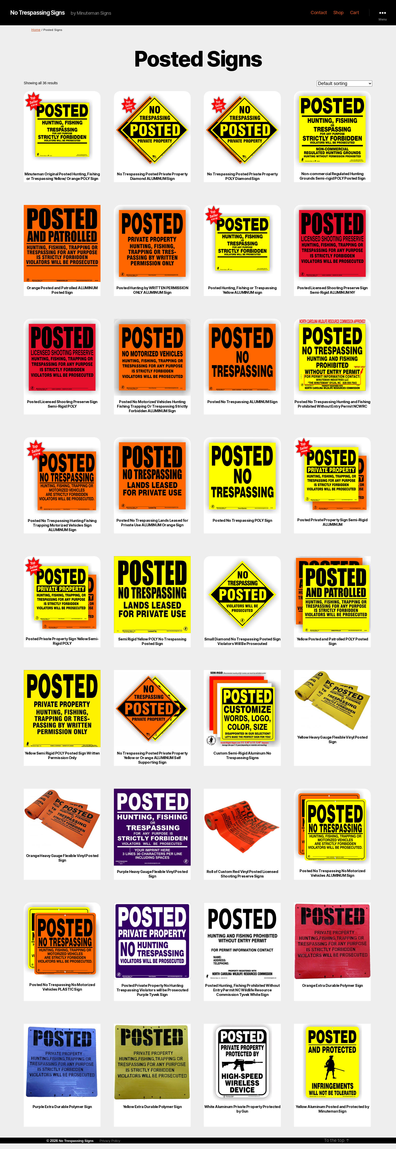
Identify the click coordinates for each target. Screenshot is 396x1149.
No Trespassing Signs (39, 13)
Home (35, 29)
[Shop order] (344, 83)
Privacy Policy (112, 1140)
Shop (338, 12)
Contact (319, 12)
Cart (354, 12)
